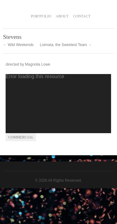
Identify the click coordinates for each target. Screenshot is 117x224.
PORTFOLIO (41, 16)
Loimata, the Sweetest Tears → (66, 45)
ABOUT (62, 16)
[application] (58, 103)
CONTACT (81, 16)
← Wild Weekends (18, 45)
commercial (20, 137)
